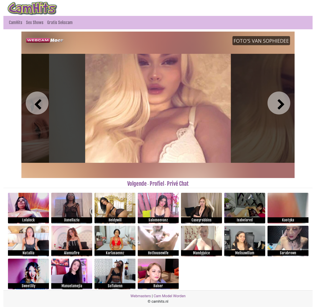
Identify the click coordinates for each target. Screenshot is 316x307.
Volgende (137, 183)
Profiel (157, 183)
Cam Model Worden (170, 296)
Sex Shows (34, 22)
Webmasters (140, 296)
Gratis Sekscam (60, 22)
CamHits (15, 22)
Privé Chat (178, 183)
